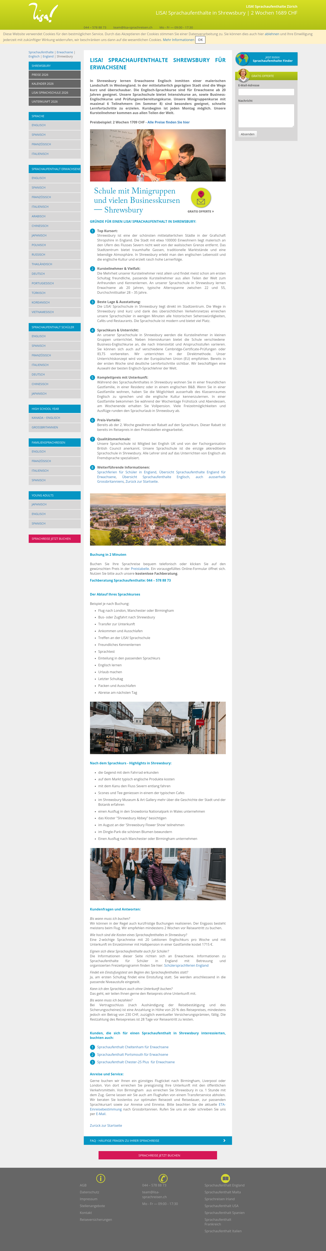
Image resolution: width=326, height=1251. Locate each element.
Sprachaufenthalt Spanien (225, 1212)
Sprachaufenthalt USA (221, 1206)
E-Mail (100, 1114)
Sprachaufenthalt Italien (223, 1231)
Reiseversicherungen (96, 1219)
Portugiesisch (43, 283)
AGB (83, 1185)
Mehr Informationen (178, 39)
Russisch (38, 254)
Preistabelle (140, 568)
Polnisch (39, 245)
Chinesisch (40, 226)
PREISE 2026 (40, 75)
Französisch (41, 144)
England (48, 56)
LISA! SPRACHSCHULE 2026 (50, 93)
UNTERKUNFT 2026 (45, 101)
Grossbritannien (45, 427)
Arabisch (39, 216)
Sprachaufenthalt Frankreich (218, 1222)
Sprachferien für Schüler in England (127, 472)
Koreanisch (41, 302)
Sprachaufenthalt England (225, 1185)
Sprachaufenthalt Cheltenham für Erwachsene (133, 1047)
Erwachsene (65, 52)
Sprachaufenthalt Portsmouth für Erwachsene (132, 1054)
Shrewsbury (41, 66)
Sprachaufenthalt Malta (223, 1192)
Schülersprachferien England (186, 965)
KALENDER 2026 (43, 84)
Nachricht (245, 101)
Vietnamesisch (43, 312)
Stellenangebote (92, 1206)
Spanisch (39, 135)
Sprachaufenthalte (41, 52)
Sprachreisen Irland (220, 1199)
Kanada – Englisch (46, 418)
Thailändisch (42, 264)
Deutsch (38, 274)
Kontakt (86, 1212)
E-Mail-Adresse (248, 85)
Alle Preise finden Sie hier (169, 122)
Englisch (34, 56)
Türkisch (39, 293)
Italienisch (40, 154)
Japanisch (39, 235)
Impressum (88, 1199)
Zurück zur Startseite (142, 481)
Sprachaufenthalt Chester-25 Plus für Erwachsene (136, 1062)
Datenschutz (89, 1192)
